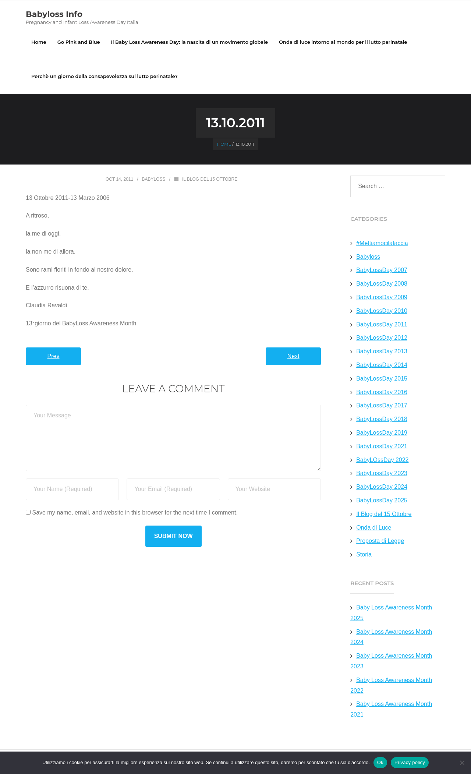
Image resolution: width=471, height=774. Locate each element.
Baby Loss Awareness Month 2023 (391, 661)
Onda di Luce (373, 528)
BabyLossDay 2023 (381, 473)
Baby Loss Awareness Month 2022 (391, 685)
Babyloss (154, 179)
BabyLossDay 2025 (381, 501)
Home (38, 42)
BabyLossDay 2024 (381, 487)
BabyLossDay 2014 (381, 365)
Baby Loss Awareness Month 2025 (391, 613)
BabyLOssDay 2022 (382, 460)
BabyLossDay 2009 (381, 297)
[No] (461, 762)
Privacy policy (409, 762)
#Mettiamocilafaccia (382, 243)
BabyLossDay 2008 (381, 284)
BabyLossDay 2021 (381, 446)
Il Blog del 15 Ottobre (209, 179)
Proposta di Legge (380, 541)
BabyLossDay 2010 (381, 311)
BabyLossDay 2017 (381, 406)
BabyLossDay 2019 (381, 433)
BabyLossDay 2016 (381, 392)
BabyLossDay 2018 (381, 419)
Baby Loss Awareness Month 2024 (391, 637)
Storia (364, 555)
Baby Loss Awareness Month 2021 (391, 709)
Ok (380, 762)
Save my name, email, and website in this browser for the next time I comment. (134, 513)
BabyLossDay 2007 (381, 270)
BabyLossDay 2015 (381, 379)
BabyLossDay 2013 (381, 352)
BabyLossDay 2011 (381, 325)
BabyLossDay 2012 (381, 338)
